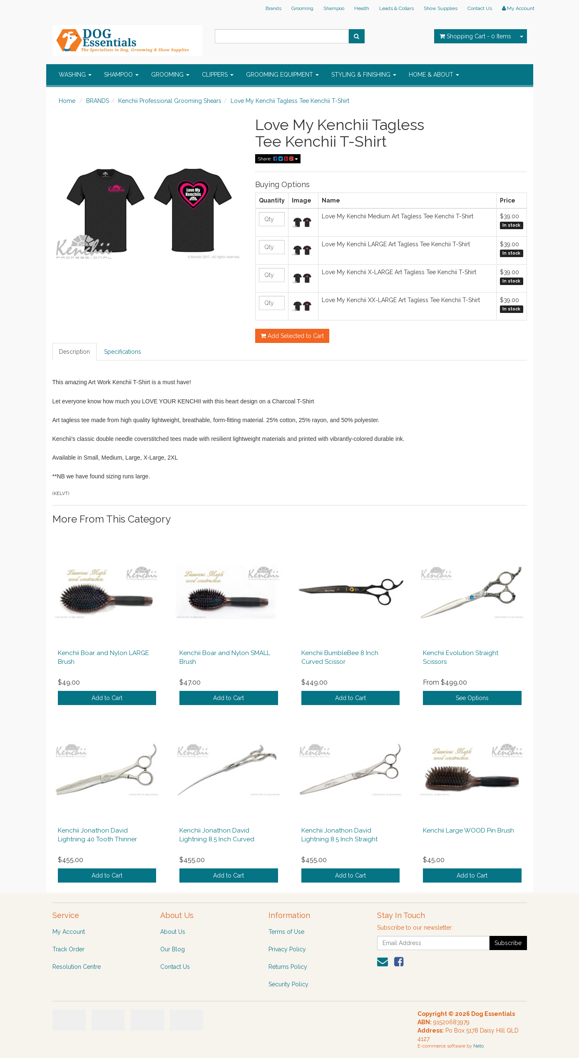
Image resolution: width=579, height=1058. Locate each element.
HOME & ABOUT (434, 74)
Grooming (302, 8)
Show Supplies (440, 8)
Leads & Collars (396, 8)
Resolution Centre (76, 966)
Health (361, 8)
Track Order (68, 949)
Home (67, 101)
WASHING (75, 74)
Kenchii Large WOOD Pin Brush (468, 830)
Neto (478, 1046)
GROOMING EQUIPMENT (282, 74)
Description (74, 351)
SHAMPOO (121, 74)
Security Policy (288, 984)
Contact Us (479, 8)
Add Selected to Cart (292, 336)
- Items (475, 36)
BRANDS (97, 101)
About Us (172, 931)
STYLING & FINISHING (363, 74)
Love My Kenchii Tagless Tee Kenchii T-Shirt (290, 101)
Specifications (122, 351)
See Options (472, 698)
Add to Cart (107, 698)
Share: (278, 159)
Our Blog (172, 949)
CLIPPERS (218, 74)
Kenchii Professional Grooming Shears (169, 101)
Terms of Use (286, 931)
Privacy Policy (287, 949)
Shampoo (333, 8)
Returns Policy (287, 966)
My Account (68, 931)
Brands (273, 8)
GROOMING (170, 74)
